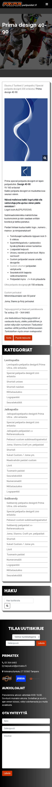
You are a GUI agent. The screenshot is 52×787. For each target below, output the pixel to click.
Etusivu (8, 85)
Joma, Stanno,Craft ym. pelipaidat (25, 444)
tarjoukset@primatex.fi (14, 666)
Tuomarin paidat (16, 470)
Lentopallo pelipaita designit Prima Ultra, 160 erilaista (26, 366)
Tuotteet (18, 85)
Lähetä (41, 643)
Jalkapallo (11, 409)
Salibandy (11, 498)
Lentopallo (29, 85)
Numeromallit (14, 481)
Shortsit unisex (15, 381)
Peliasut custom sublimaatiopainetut (27, 439)
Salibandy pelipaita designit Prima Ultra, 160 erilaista (25, 505)
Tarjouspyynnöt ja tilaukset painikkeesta (23, 309)
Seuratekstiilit (14, 402)
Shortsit (11, 450)
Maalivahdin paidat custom (21, 460)
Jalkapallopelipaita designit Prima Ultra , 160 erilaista (25, 415)
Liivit (9, 465)
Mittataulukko (14, 392)
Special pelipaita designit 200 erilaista (23, 375)
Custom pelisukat (12, 292)
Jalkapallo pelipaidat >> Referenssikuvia (20, 433)
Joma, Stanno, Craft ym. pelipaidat (25, 533)
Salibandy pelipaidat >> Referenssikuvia (19, 527)
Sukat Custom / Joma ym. (21, 455)
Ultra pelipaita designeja (16, 284)
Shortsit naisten (15, 387)
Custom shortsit (18, 266)
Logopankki (13, 397)
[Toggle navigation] (47, 4)
